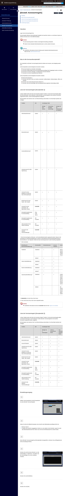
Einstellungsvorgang (25, 22)
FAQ (55, 1)
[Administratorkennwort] (35, 51)
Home (21, 9)
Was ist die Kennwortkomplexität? (28, 17)
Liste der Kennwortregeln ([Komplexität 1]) (29, 19)
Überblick (23, 15)
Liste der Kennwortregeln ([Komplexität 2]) (29, 20)
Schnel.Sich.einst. (27, 9)
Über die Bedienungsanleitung (47, 1)
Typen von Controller (54, 305)
